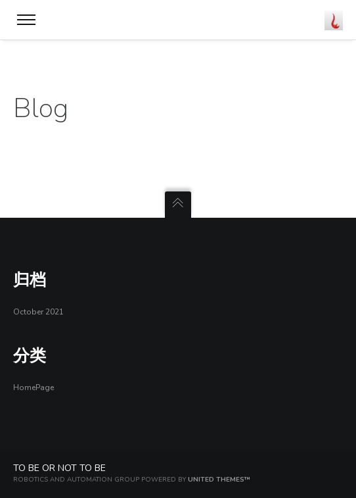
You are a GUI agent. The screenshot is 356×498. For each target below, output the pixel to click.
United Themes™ (219, 479)
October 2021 (38, 312)
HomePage (33, 387)
